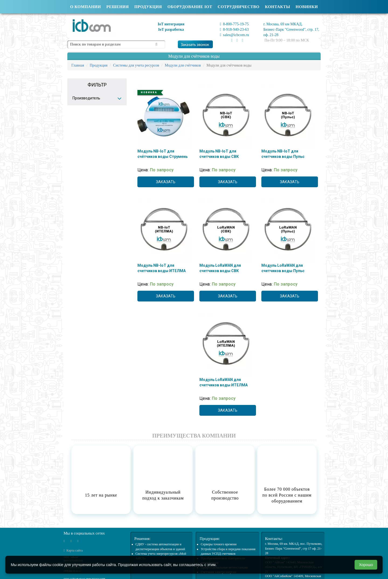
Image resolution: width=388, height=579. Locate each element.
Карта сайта (73, 550)
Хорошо (366, 565)
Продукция (148, 7)
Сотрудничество (238, 7)
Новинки (307, 7)
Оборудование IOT (190, 7)
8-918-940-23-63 (234, 29)
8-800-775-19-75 (234, 24)
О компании (85, 7)
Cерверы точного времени (219, 544)
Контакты (277, 7)
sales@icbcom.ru (234, 35)
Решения (117, 7)
